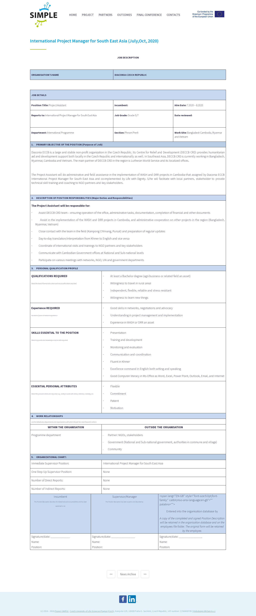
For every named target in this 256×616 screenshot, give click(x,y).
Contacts (173, 15)
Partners (105, 15)
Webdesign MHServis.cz (204, 611)
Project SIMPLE (62, 611)
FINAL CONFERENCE (149, 15)
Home (73, 15)
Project (88, 15)
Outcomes (124, 15)
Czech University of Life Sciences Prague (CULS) (92, 611)
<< (111, 574)
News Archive (128, 574)
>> (145, 574)
